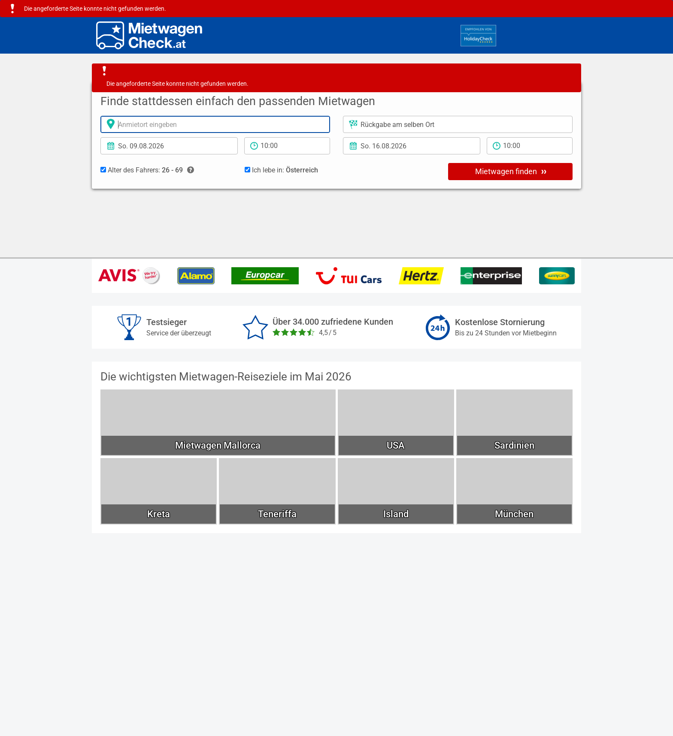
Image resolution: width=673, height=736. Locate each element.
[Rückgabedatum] (411, 145)
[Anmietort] (215, 124)
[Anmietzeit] (287, 145)
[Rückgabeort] (458, 124)
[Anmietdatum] (169, 145)
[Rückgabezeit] (530, 145)
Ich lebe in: (281, 170)
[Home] (149, 35)
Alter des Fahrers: (147, 170)
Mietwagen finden (510, 171)
